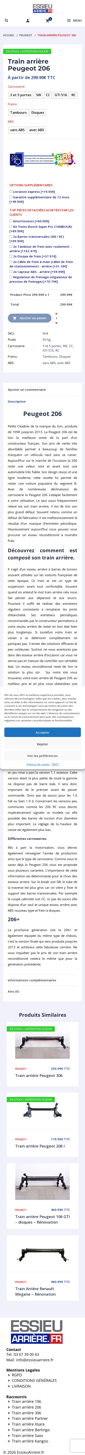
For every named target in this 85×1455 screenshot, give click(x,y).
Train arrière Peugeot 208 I (40, 1146)
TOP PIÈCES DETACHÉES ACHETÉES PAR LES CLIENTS (41, 212)
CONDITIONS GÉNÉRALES (34, 1380)
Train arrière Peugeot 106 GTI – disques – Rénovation (42, 1219)
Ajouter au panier (29, 318)
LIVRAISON (42, 1389)
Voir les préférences (42, 755)
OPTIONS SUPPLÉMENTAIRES (31, 185)
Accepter (42, 732)
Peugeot (25, 35)
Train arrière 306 (26, 1412)
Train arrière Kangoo (42, 1443)
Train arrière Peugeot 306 (38, 1075)
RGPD (55, 764)
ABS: (11, 121)
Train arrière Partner (30, 1418)
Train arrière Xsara (28, 1424)
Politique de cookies (38, 764)
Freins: (13, 104)
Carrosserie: (16, 86)
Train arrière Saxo (27, 1435)
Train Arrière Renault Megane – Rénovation (35, 1291)
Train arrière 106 (26, 1401)
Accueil (8, 35)
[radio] (21, 95)
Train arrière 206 (26, 1407)
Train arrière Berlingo (31, 1429)
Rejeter (42, 744)
